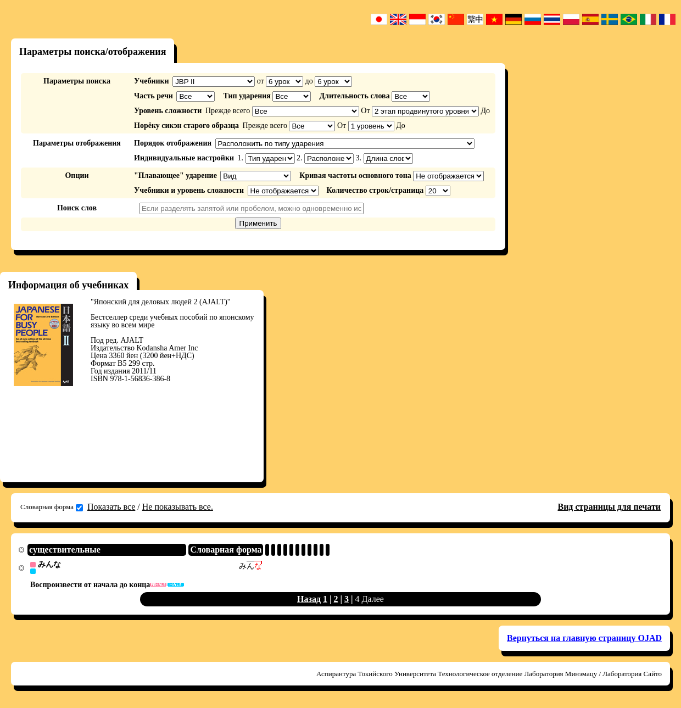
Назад (309, 599)
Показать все (111, 506)
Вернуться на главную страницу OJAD (584, 638)
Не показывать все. (177, 506)
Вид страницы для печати (609, 506)
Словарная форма (51, 507)
